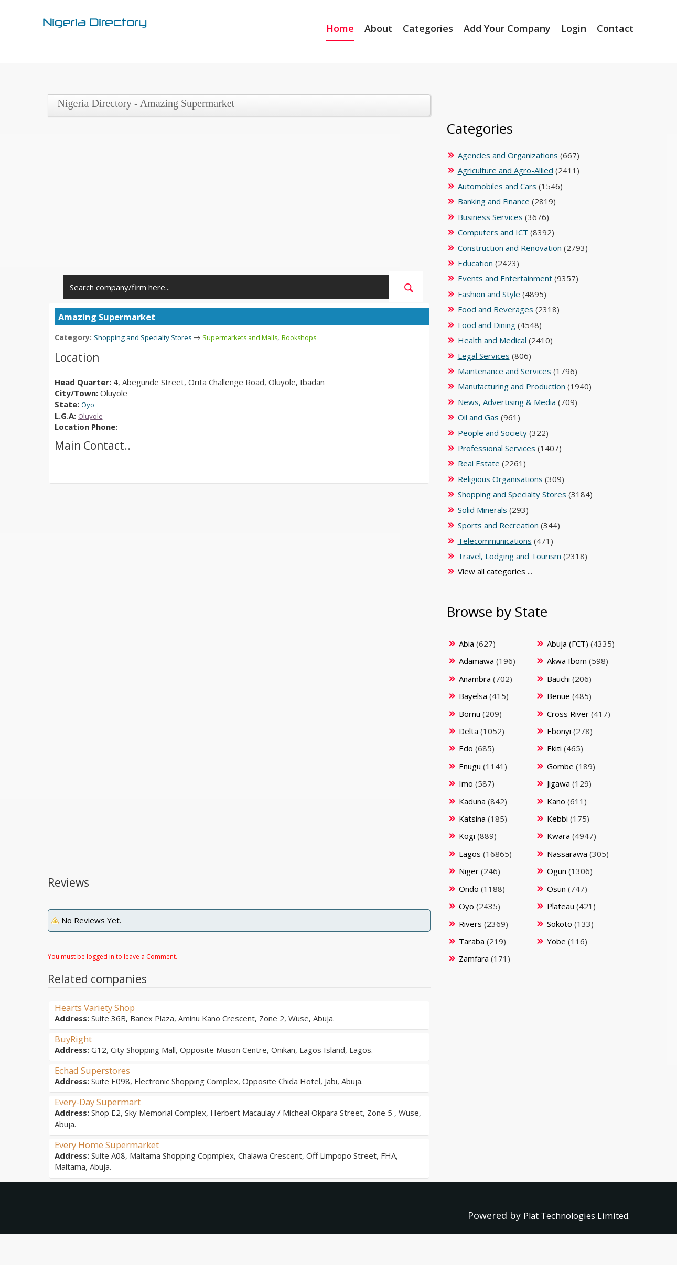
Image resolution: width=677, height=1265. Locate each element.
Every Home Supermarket (112, 1144)
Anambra (475, 678)
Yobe (556, 941)
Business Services (490, 217)
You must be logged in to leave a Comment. (112, 956)
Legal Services (484, 356)
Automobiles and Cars (497, 186)
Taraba (472, 941)
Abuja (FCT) (567, 643)
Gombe (560, 766)
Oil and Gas (478, 417)
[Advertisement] (235, 197)
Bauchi (558, 678)
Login (573, 28)
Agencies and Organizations (508, 155)
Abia (466, 643)
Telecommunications (495, 541)
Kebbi (557, 818)
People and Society (492, 433)
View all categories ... (495, 571)
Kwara (558, 836)
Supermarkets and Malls (254, 337)
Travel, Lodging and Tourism (509, 556)
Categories (428, 28)
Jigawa (558, 783)
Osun (556, 889)
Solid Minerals (482, 510)
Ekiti (554, 748)
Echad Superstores (97, 1069)
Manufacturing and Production (511, 386)
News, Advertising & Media (507, 402)
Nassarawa (567, 853)
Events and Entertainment (505, 278)
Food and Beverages (495, 309)
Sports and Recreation (498, 525)
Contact (615, 28)
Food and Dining (486, 325)
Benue (558, 696)
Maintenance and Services (504, 371)
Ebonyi (559, 731)
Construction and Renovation (510, 248)
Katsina (472, 818)
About (378, 28)
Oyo (88, 403)
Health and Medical (492, 340)
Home (340, 28)
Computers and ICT (493, 232)
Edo (466, 748)
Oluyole (91, 415)
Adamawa (476, 661)
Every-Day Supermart (103, 1101)
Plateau (560, 906)
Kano (556, 801)
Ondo (469, 889)
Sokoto (559, 924)
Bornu (469, 713)
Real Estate (479, 463)
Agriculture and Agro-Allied (505, 170)
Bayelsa (473, 696)
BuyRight (75, 1038)
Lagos (470, 853)
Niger (469, 871)
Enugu (470, 766)
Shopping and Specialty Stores (149, 337)
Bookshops (318, 337)
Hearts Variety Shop (100, 1006)
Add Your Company (507, 28)
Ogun (556, 871)
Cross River (568, 713)
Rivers (470, 924)
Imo (466, 783)
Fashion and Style (489, 294)
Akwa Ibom (567, 661)
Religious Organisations (500, 479)
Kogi (467, 836)
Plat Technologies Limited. (570, 1214)
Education (475, 263)
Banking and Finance (494, 201)
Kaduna (472, 801)
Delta (468, 731)
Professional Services (496, 448)
